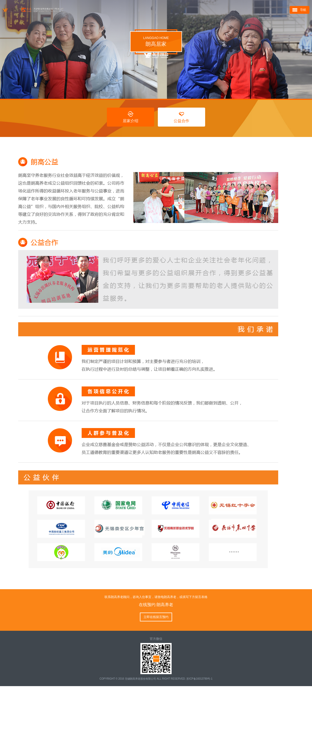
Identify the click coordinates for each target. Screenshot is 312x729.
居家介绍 (130, 121)
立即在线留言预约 (156, 617)
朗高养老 (110, 10)
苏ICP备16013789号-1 (199, 678)
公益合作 (181, 121)
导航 (303, 10)
